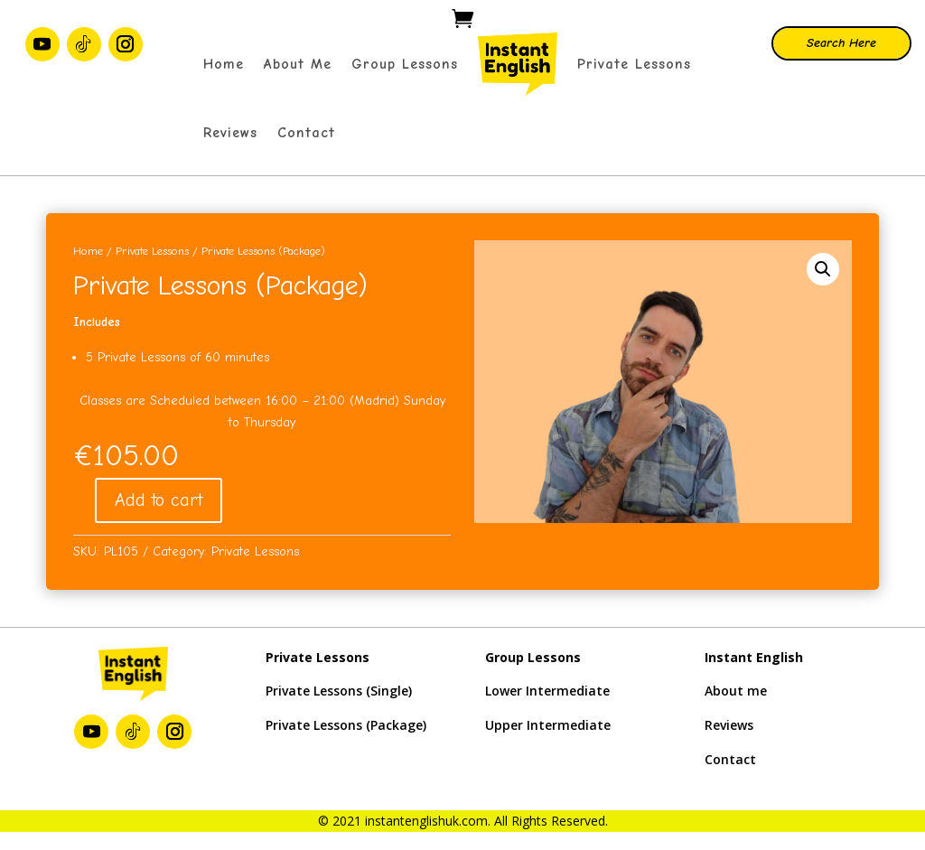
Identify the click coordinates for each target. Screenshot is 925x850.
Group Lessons (404, 64)
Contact (306, 133)
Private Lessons (634, 64)
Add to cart (158, 500)
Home (223, 64)
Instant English (754, 657)
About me (736, 690)
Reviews (230, 133)
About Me (298, 64)
